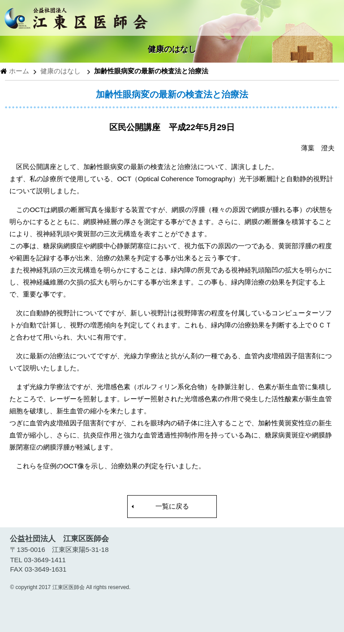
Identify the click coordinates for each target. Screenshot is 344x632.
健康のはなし (60, 71)
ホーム (19, 71)
